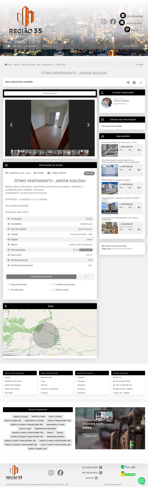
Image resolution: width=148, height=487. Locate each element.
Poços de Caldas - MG (31, 64)
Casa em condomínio (49, 389)
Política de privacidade (112, 484)
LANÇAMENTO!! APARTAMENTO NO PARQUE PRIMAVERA (120, 219)
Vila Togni (9, 393)
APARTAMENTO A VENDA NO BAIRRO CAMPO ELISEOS (120, 199)
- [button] (6, 316)
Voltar (139, 64)
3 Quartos (81, 385)
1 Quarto (80, 377)
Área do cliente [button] (129, 46)
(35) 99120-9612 (134, 23)
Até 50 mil (117, 377)
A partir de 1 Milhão (121, 393)
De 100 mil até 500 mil (122, 385)
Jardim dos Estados (13, 385)
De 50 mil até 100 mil (121, 381)
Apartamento (47, 64)
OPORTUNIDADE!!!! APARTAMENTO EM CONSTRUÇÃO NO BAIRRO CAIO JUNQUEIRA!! (120, 161)
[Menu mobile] (8, 46)
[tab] (12, 93)
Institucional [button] (31, 46)
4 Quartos (81, 389)
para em (27, 425)
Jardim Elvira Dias (12, 389)
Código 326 (60, 64)
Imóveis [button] (16, 46)
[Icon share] (103, 22)
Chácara (44, 393)
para (21, 417)
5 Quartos (81, 393)
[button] (12, 125)
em (13, 421)
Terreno (44, 385)
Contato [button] (45, 46)
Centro (7, 377)
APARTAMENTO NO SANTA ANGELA (116, 180)
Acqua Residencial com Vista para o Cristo (119, 142)
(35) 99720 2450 (120, 104)
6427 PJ (135, 30)
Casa (43, 381)
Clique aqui (106, 248)
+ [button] (6, 312)
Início (8, 64)
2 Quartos (81, 381)
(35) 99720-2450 (135, 16)
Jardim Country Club (13, 381)
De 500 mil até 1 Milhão (123, 389)
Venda (16, 64)
